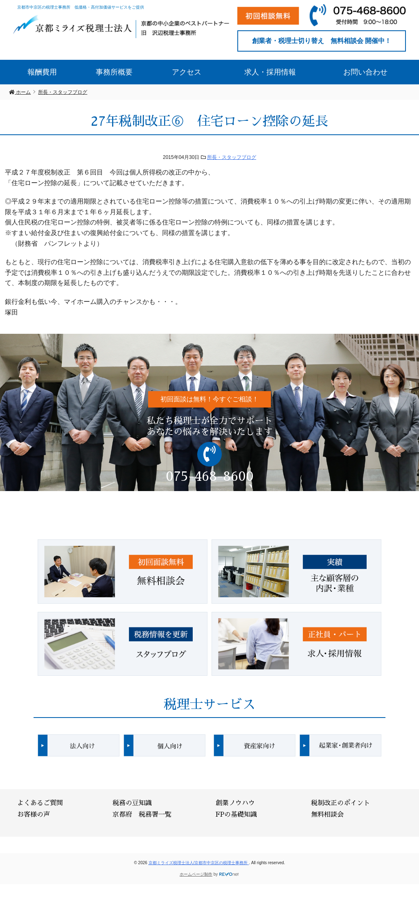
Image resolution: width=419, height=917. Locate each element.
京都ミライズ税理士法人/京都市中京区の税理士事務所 (199, 862)
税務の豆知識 (132, 803)
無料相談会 (327, 814)
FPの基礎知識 (236, 814)
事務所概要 (114, 72)
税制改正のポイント (340, 803)
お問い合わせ (365, 72)
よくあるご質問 (40, 803)
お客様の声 (33, 814)
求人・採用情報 (270, 72)
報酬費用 (42, 72)
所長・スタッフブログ (231, 157)
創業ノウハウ (235, 803)
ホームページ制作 (196, 874)
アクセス (186, 72)
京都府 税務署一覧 (142, 814)
